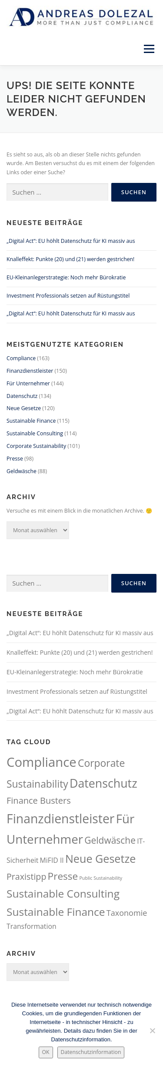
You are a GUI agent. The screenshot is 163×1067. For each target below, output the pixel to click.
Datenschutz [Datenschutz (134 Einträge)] (103, 783)
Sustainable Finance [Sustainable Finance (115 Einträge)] (56, 912)
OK (46, 1052)
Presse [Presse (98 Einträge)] (63, 876)
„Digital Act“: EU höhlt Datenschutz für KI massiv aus (71, 241)
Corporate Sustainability (36, 446)
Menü (148, 49)
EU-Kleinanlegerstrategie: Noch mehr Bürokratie (66, 277)
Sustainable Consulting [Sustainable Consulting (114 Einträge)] (63, 893)
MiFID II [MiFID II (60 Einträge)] (52, 860)
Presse (15, 458)
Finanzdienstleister (30, 370)
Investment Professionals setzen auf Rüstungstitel (68, 295)
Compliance (21, 358)
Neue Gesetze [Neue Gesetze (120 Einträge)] (100, 858)
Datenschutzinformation (91, 1052)
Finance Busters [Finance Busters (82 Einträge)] (39, 800)
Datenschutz (22, 396)
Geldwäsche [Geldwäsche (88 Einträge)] (110, 840)
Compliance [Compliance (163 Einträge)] (42, 762)
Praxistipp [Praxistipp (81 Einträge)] (26, 876)
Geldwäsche (22, 471)
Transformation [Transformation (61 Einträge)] (32, 926)
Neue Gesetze (24, 408)
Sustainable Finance (31, 420)
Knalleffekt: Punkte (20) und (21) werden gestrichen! (70, 259)
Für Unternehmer (28, 383)
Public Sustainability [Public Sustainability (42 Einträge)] (100, 878)
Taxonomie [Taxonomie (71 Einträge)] (126, 913)
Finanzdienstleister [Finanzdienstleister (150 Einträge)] (60, 818)
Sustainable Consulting (35, 433)
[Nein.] (152, 1030)
